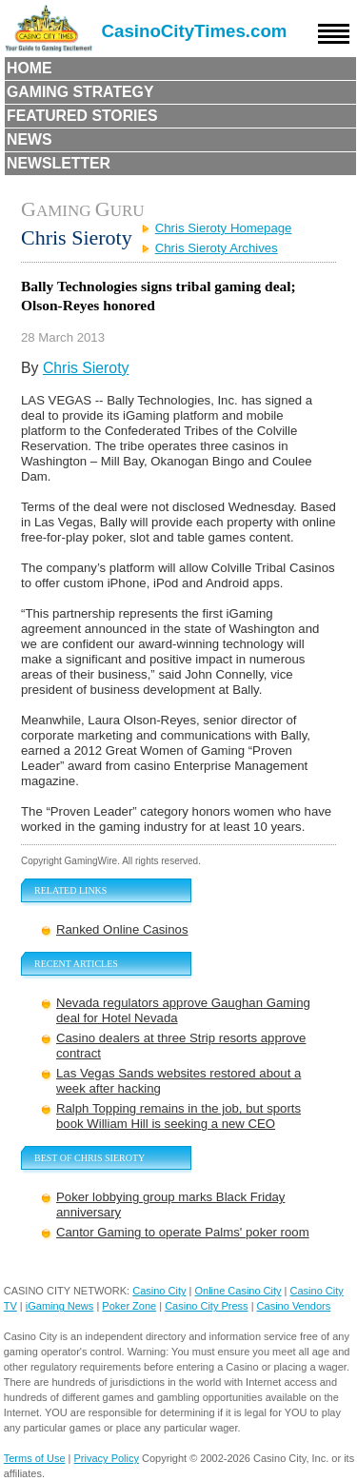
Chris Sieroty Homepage (223, 228)
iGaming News (60, 1306)
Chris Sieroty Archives (216, 248)
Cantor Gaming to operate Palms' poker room (182, 1232)
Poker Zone (129, 1306)
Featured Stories (82, 116)
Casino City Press (206, 1306)
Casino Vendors (294, 1306)
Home (29, 68)
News (29, 139)
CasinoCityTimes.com (195, 31)
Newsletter (58, 163)
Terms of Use (35, 1458)
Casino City (159, 1290)
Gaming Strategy (80, 92)
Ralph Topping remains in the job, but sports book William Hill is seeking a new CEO (178, 1116)
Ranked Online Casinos (122, 929)
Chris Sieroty (86, 368)
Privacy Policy (106, 1458)
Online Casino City (237, 1290)
